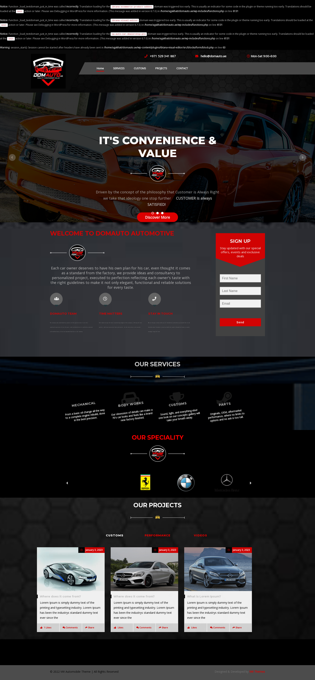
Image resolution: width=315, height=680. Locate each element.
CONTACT (182, 68)
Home (100, 68)
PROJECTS (161, 68)
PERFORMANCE (157, 535)
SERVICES (119, 68)
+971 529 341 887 (163, 56)
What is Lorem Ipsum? (61, 596)
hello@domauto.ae (213, 56)
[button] (23, 157)
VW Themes (257, 662)
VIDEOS (200, 535)
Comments (76, 627)
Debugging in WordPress (68, 11)
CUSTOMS (140, 68)
